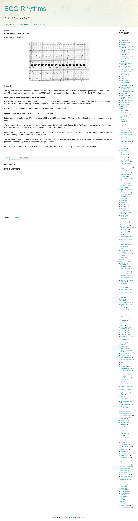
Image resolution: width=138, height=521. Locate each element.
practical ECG (123, 330)
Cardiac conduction (125, 128)
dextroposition (124, 158)
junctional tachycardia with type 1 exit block (127, 228)
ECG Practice (23, 24)
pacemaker (123, 287)
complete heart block (125, 141)
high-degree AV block (125, 196)
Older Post (110, 215)
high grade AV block (125, 194)
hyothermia (123, 198)
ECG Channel (39, 24)
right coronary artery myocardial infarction (125, 390)
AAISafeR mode (124, 42)
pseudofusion (123, 353)
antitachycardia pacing (126, 69)
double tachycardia (125, 161)
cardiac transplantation (126, 132)
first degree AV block (125, 185)
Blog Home (9, 24)
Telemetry (122, 453)
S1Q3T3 (122, 396)
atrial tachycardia (124, 95)
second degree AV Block (126, 398)
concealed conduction (125, 145)
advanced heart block (125, 56)
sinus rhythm (123, 420)
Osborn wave (123, 283)
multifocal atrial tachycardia (124, 264)
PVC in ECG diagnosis (126, 368)
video (121, 483)
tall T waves (123, 451)
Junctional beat (124, 222)
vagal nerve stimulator (126, 466)
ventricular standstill (125, 474)
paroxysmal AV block (125, 302)
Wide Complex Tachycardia (124, 497)
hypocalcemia (123, 204)
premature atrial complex (126, 336)
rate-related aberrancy (126, 370)
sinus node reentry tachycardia (125, 417)
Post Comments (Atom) (17, 217)
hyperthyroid (123, 202)
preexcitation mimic (125, 334)
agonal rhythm (124, 58)
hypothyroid (123, 208)
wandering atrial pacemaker (124, 485)
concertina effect (124, 150)
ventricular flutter (124, 472)
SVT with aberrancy (125, 442)
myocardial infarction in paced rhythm (126, 269)
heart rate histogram (125, 193)
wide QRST (123, 500)
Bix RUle (122, 121)
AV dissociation (124, 102)
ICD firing (122, 210)
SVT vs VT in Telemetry (126, 439)
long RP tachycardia (125, 244)
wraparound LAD (124, 505)
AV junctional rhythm (125, 104)
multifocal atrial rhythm (126, 261)
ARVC (122, 78)
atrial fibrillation (124, 82)
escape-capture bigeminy (126, 178)
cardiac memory (124, 130)
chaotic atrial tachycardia (126, 134)
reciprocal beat (124, 374)
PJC (121, 313)
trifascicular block (124, 459)
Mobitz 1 (122, 255)
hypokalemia (123, 206)
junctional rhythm (124, 225)
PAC (121, 285)
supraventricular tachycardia (124, 432)
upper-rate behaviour (125, 465)
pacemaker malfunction (126, 289)
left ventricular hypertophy (126, 239)
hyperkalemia (123, 200)
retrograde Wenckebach (126, 383)
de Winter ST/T (124, 154)
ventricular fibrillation (125, 470)
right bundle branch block (126, 386)
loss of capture (124, 246)
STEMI (122, 426)
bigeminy (122, 116)
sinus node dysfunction (126, 415)
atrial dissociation (124, 80)
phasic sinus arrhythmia (126, 309)
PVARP (122, 362)
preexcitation (123, 332)
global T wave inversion (126, 189)
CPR (121, 152)
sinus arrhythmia (124, 411)
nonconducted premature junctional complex (126, 274)
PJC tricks (123, 315)
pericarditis (123, 307)
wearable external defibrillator (124, 489)
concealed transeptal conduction (125, 147)
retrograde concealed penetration (125, 380)
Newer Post (8, 215)
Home (59, 215)
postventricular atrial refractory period (125, 328)
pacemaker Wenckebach (126, 292)
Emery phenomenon (125, 174)
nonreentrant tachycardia (126, 277)
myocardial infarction (125, 266)
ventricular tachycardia (126, 476)
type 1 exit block (124, 461)
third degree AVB (124, 455)
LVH (121, 248)
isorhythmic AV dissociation (124, 219)
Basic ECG (123, 110)
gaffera (72, 517)
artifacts (122, 76)
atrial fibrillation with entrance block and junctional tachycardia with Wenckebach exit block (127, 89)
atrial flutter (123, 93)
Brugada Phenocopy (125, 125)
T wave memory (124, 444)
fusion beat (123, 187)
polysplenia (123, 322)
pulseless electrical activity (127, 359)
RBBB (122, 372)
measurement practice (126, 253)
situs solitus (123, 424)
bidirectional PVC (124, 112)
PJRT (121, 317)
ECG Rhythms (25, 8)
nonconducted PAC (125, 272)
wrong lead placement (126, 507)
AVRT (121, 108)
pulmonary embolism (125, 357)
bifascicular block (124, 114)
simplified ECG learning (126, 408)
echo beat (122, 171)
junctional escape (124, 224)
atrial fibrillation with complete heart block (125, 84)
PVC (121, 364)
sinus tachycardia (124, 422)
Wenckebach (123, 491)
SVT (121, 435)
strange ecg (123, 430)
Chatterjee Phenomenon (126, 138)
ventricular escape (125, 468)
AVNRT (122, 106)
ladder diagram (124, 231)
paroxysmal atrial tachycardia (124, 300)
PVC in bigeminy (124, 366)
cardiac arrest (123, 127)
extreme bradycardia (125, 181)
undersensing (123, 463)
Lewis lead (123, 242)
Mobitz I (122, 257)
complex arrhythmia (125, 143)
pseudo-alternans (124, 348)
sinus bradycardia (124, 413)
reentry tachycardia (125, 377)
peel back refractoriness (126, 304)
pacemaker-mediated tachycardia (125, 296)
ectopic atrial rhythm (125, 173)
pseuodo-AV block (125, 355)
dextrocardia (123, 156)
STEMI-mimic (123, 428)
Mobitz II (122, 259)
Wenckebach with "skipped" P (124, 494)
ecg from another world (126, 167)
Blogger (82, 517)
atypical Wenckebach (125, 100)
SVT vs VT (123, 437)
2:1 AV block (123, 40)
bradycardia (123, 123)
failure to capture (124, 183)
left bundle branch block (126, 236)
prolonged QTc (124, 346)
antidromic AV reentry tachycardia (125, 67)
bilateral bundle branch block (15, 159)
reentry (122, 376)
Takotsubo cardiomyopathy (124, 448)
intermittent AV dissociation (124, 216)
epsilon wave (123, 176)
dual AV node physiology (126, 163)
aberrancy (122, 44)
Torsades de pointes (125, 457)
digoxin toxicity (124, 160)
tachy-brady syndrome (126, 446)
